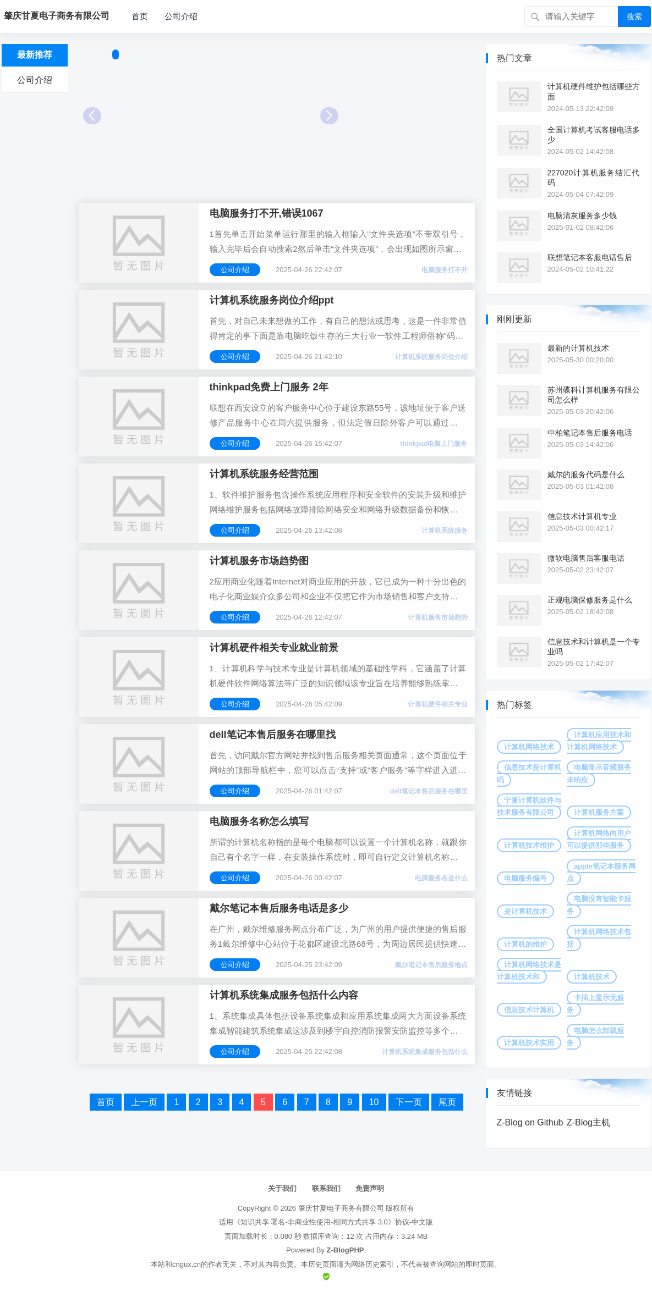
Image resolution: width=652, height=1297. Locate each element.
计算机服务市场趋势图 (259, 560)
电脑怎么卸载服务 (595, 1036)
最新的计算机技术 (578, 348)
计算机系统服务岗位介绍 (431, 357)
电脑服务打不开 (444, 270)
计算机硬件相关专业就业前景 (274, 647)
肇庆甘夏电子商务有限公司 (341, 1208)
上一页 (144, 1102)
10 (374, 1102)
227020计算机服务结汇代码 (593, 177)
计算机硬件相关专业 (438, 704)
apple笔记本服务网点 (601, 872)
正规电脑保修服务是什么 (589, 599)
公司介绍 (181, 16)
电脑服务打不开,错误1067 (267, 213)
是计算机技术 (525, 911)
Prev (92, 115)
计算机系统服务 (444, 530)
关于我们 (282, 1188)
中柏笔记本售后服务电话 (589, 432)
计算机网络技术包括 (599, 938)
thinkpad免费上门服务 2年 (269, 387)
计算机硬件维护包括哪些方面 (593, 91)
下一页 (409, 1102)
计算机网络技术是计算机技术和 (529, 971)
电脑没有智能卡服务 (599, 905)
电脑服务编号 (525, 878)
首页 (140, 16)
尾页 (447, 1102)
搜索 (634, 16)
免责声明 (369, 1188)
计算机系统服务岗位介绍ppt (272, 300)
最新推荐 (34, 54)
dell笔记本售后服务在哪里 (429, 791)
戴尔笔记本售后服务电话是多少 (279, 908)
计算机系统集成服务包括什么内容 (284, 995)
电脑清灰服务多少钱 (582, 215)
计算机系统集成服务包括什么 (425, 1052)
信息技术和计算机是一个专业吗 (593, 646)
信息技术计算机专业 (582, 516)
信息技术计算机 (529, 1010)
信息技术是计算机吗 (529, 773)
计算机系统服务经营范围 (264, 473)
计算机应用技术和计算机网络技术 (599, 741)
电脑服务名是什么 (441, 878)
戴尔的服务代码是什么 (585, 474)
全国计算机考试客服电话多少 (593, 134)
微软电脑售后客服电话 (585, 558)
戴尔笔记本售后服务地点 (431, 965)
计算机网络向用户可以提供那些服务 (599, 839)
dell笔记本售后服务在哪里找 (273, 734)
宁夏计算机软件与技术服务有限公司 (529, 806)
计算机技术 (592, 977)
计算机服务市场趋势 (438, 617)
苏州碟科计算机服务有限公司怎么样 (593, 394)
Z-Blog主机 (588, 1122)
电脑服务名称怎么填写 (259, 821)
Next (329, 115)
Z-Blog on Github (530, 1122)
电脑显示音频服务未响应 (599, 773)
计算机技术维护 (529, 845)
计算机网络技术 (529, 747)
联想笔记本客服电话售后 (589, 257)
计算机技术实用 (529, 1043)
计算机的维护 (525, 944)
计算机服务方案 (599, 812)
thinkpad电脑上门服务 (434, 444)
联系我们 (326, 1188)
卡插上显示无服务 (595, 1004)
